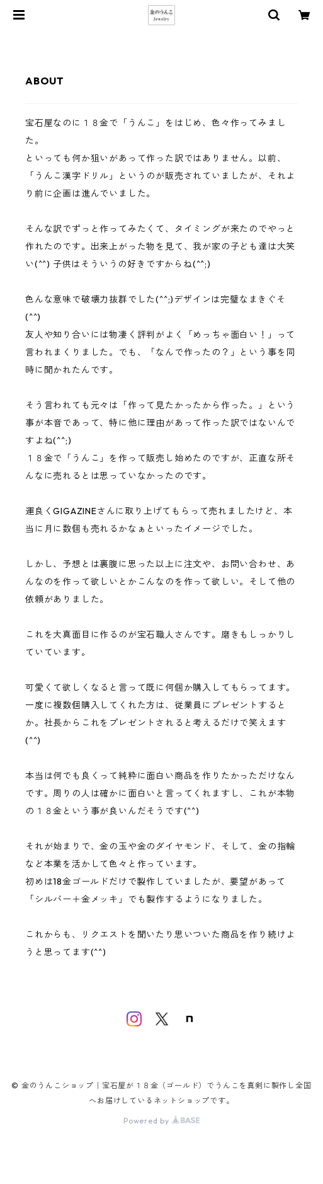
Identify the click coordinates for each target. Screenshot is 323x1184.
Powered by (161, 1120)
